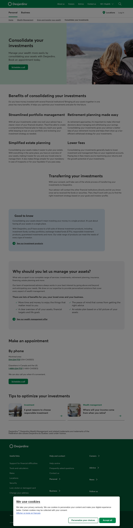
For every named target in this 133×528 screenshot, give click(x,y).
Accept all (107, 520)
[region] (66, 511)
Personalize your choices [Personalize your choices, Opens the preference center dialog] (83, 520)
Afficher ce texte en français (28, 513)
